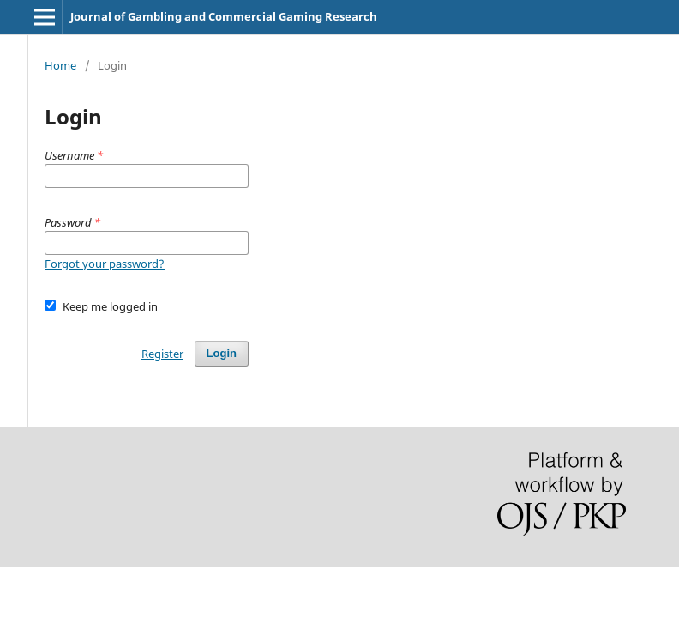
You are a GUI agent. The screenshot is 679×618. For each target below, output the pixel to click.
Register (162, 353)
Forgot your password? (105, 263)
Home (60, 65)
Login (222, 353)
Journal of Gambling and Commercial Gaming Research (223, 16)
